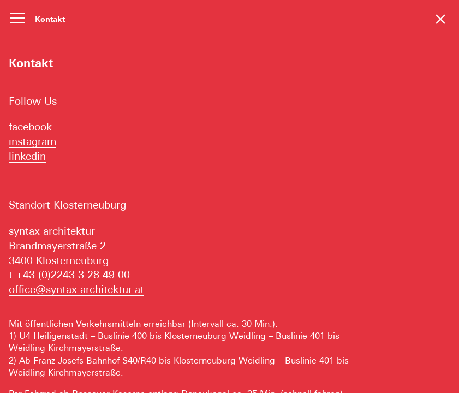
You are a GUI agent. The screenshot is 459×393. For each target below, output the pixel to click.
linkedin (27, 156)
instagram (32, 141)
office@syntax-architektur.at (76, 289)
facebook (30, 127)
